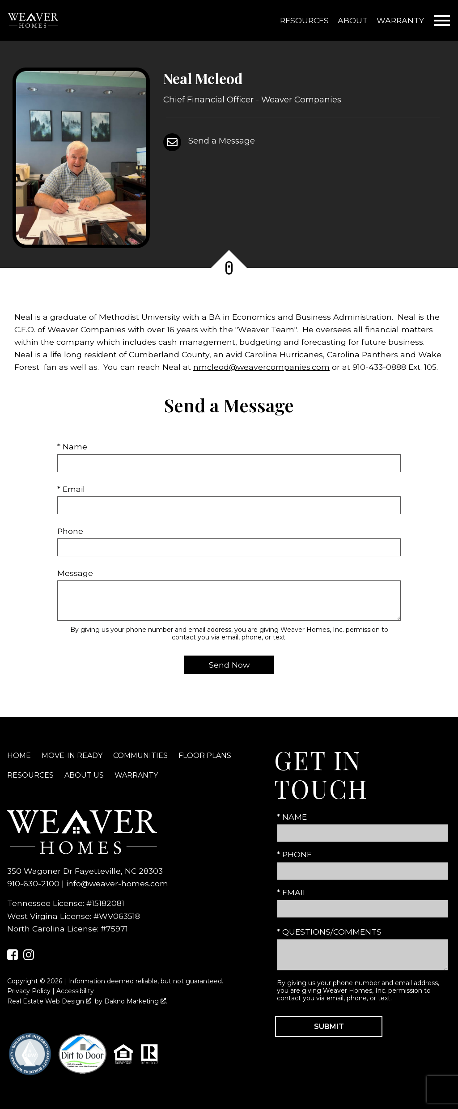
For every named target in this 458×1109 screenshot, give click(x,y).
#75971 (114, 928)
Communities (140, 755)
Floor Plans (204, 755)
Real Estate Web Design (49, 1001)
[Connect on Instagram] (28, 957)
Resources (304, 20)
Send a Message (221, 140)
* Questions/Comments (329, 931)
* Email (71, 489)
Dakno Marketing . (135, 1001)
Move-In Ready (72, 755)
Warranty (400, 20)
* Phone (294, 854)
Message (75, 573)
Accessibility (75, 991)
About (353, 20)
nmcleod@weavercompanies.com (261, 367)
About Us (84, 775)
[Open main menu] (442, 20)
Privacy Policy (29, 991)
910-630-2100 (33, 883)
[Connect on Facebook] (12, 957)
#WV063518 (116, 916)
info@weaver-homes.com (117, 883)
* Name (72, 446)
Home (19, 755)
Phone (70, 531)
